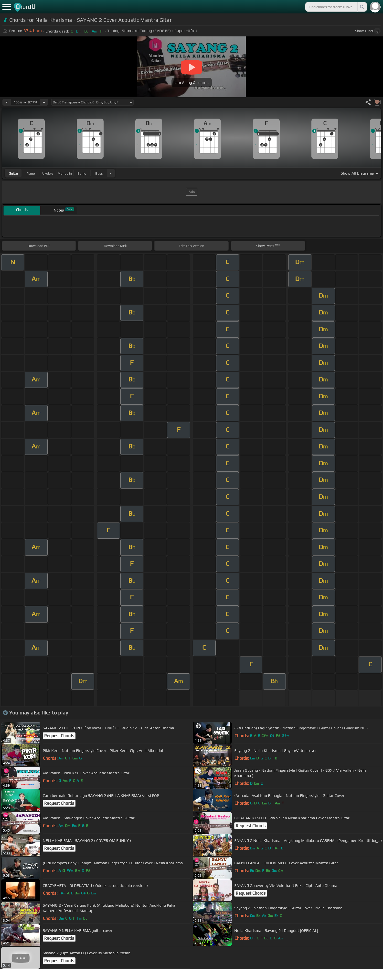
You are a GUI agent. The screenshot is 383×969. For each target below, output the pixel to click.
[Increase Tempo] (44, 102)
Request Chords (59, 735)
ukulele (47, 173)
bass (99, 173)
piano (30, 173)
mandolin (65, 173)
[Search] (361, 7)
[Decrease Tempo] (6, 102)
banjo (81, 173)
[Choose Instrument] (110, 173)
